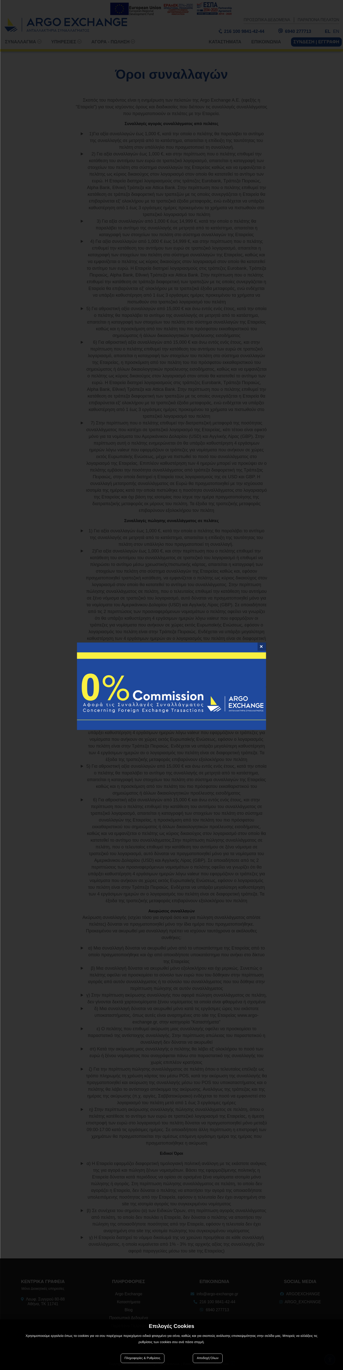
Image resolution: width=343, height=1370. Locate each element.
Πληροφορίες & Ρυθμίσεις (142, 1358)
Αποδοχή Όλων (207, 1358)
